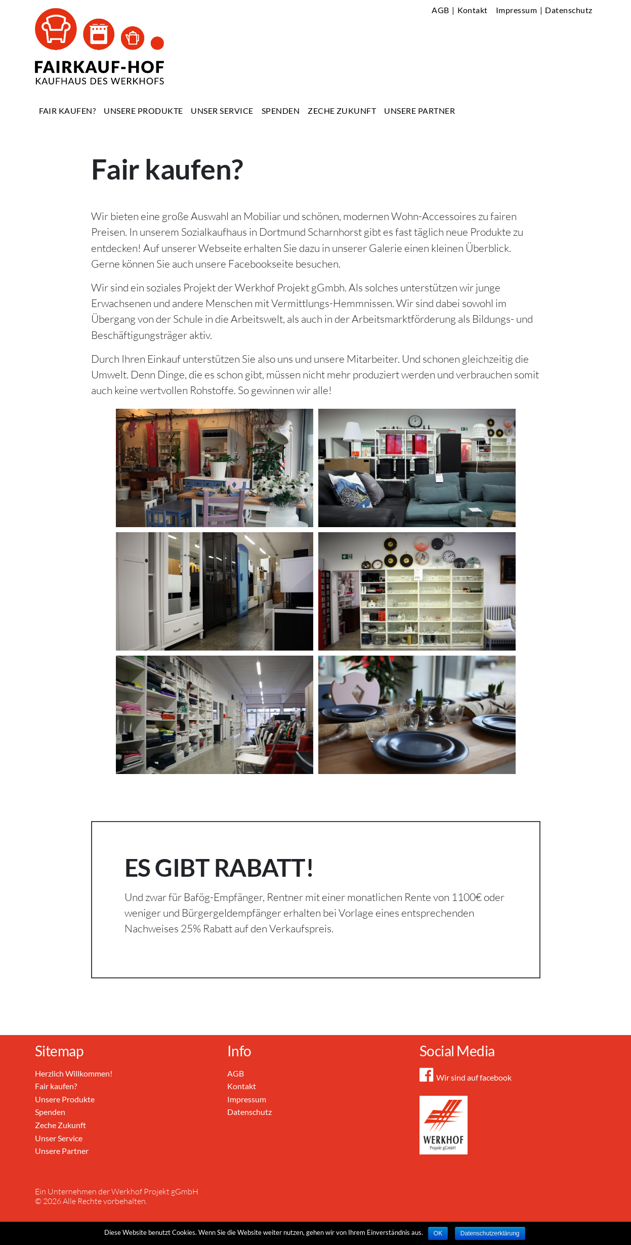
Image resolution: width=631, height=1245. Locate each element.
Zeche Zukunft (342, 110)
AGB (440, 10)
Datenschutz (568, 10)
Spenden (281, 110)
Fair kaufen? (67, 110)
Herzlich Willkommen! (73, 1073)
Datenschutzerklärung (490, 1233)
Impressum (516, 10)
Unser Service (222, 110)
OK (438, 1233)
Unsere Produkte (143, 110)
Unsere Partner (419, 110)
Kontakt (472, 10)
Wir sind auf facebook (465, 1077)
